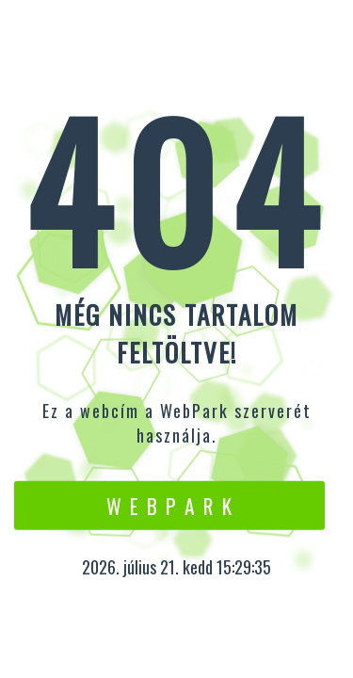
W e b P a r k (169, 505)
